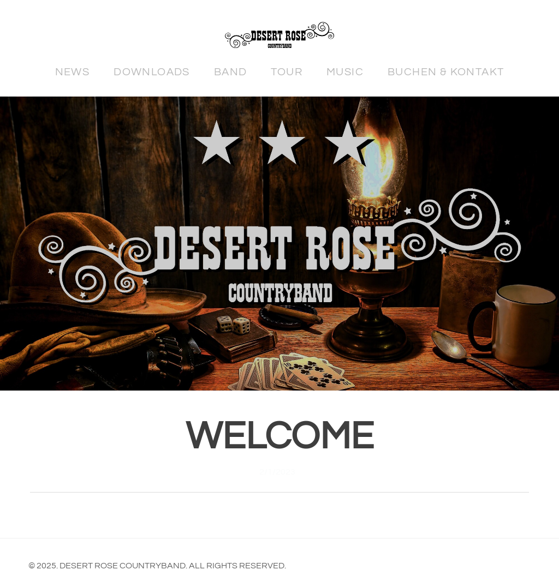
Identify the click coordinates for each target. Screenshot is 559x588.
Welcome (280, 437)
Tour (286, 72)
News (72, 72)
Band (230, 72)
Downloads (152, 72)
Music (345, 72)
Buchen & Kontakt (446, 72)
